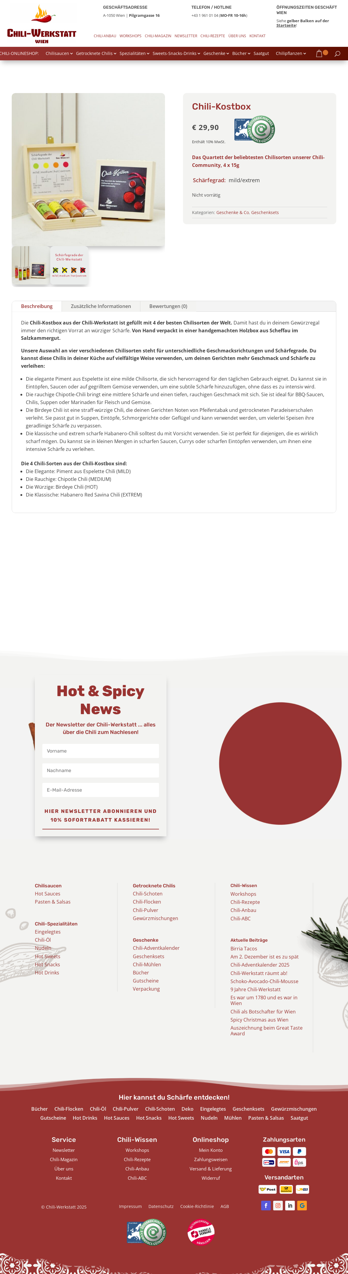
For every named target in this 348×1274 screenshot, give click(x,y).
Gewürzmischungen (155, 918)
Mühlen (233, 1118)
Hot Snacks (47, 964)
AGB (225, 1206)
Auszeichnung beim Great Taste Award (266, 1031)
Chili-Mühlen (147, 964)
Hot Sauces (47, 893)
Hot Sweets (47, 956)
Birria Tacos (243, 948)
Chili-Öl (43, 940)
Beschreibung (37, 306)
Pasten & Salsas (53, 901)
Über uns (237, 36)
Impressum (130, 1206)
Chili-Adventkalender (156, 948)
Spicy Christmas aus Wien (259, 1019)
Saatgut (261, 54)
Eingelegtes (48, 931)
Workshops (131, 36)
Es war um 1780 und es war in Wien (264, 1000)
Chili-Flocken (147, 901)
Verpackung (146, 989)
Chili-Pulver (145, 910)
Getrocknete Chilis (94, 54)
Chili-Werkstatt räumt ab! (258, 973)
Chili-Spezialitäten (56, 924)
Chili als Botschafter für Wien (263, 1011)
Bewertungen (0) (168, 306)
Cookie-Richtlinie (197, 1206)
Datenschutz (161, 1206)
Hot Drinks (47, 972)
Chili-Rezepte (212, 36)
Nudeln (43, 948)
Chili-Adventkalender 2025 (259, 965)
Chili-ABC (240, 918)
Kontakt (257, 36)
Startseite (286, 25)
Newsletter (186, 36)
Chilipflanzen (289, 54)
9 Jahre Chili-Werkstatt (255, 989)
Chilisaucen (57, 54)
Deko (188, 1109)
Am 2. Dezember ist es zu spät (264, 956)
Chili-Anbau (105, 36)
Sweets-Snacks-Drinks (175, 54)
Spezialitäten (133, 54)
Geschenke (214, 54)
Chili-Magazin (158, 36)
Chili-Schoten (148, 893)
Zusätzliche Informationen (101, 306)
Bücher (239, 54)
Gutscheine (146, 980)
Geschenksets (265, 212)
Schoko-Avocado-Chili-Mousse (264, 981)
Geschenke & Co (232, 212)
